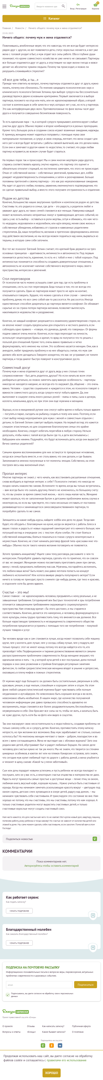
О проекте (7, 1026)
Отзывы (31, 1026)
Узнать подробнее (19, 911)
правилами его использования (66, 1060)
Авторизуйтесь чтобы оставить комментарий (51, 865)
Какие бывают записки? (54, 1032)
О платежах (78, 1032)
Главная (6, 28)
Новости (19, 28)
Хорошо (51, 1073)
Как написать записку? (53, 1026)
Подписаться (86, 984)
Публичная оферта (81, 1026)
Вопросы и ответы (11, 1032)
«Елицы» (31, 1032)
